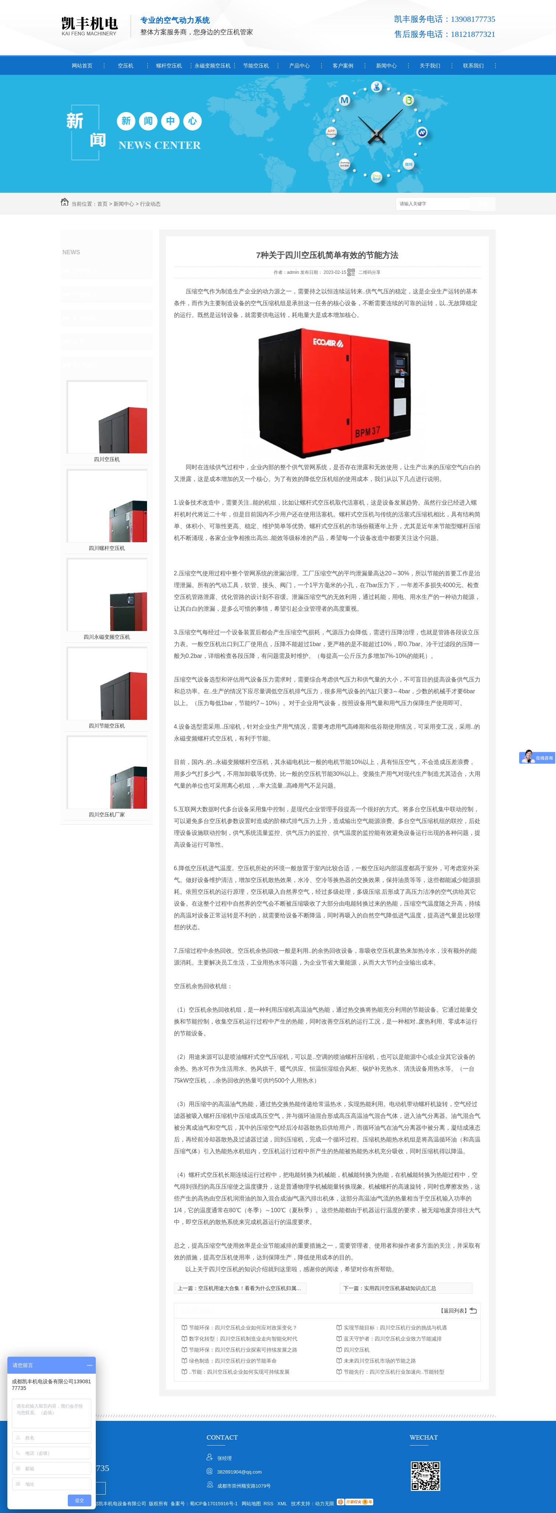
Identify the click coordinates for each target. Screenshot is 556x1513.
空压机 (125, 65)
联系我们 (473, 65)
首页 (102, 204)
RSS (268, 1503)
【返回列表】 (453, 1311)
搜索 (483, 204)
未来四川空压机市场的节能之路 (380, 1361)
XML (283, 1503)
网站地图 (251, 1503)
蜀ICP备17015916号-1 (214, 1503)
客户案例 (343, 65)
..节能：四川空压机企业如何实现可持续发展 (239, 1372)
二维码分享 (370, 272)
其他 (78, 341)
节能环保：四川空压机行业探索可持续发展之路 (243, 1350)
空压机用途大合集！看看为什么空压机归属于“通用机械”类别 (267, 1288)
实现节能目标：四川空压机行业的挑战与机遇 (395, 1328)
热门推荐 (85, 365)
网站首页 (82, 65)
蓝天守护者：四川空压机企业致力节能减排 (393, 1339)
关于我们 (430, 65)
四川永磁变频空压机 (107, 637)
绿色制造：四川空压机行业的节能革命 (233, 1361)
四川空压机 (107, 459)
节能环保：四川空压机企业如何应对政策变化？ (243, 1328)
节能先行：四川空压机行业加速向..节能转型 (394, 1372)
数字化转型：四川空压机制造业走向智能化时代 (243, 1339)
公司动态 (85, 270)
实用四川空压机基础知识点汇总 (400, 1288)
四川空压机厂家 (107, 814)
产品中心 (299, 65)
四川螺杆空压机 (107, 548)
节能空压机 (256, 65)
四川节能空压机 (107, 726)
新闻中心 (386, 65)
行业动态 (150, 204)
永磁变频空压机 (213, 65)
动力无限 (324, 1503)
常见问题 (85, 317)
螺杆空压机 (169, 65)
